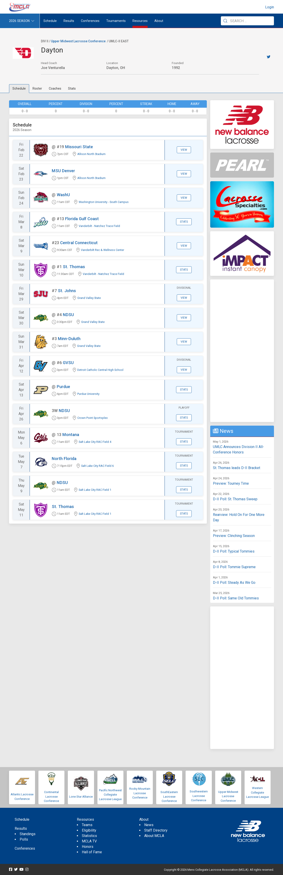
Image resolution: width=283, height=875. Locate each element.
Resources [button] (140, 21)
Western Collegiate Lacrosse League (257, 792)
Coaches (55, 88)
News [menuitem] (148, 825)
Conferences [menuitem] (25, 848)
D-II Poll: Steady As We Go (234, 582)
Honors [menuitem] (87, 846)
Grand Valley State (89, 298)
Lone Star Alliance (81, 796)
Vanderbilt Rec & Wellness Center (102, 250)
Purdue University (88, 394)
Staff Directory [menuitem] (155, 830)
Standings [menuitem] (27, 834)
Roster (37, 88)
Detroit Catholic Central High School (100, 370)
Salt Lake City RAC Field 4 (95, 441)
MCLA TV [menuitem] (89, 841)
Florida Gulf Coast (82, 218)
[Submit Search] (225, 20)
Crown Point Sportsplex (92, 418)
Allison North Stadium (91, 154)
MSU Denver (63, 170)
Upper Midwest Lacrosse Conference (78, 41)
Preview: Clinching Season (234, 536)
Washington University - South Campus (104, 202)
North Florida (64, 458)
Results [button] (69, 21)
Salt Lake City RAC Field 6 (97, 465)
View (184, 149)
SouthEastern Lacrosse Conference (169, 796)
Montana (70, 434)
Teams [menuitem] (87, 825)
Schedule (19, 88)
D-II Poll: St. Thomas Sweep (235, 499)
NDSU (68, 314)
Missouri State (79, 146)
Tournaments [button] (116, 21)
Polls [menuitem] (24, 839)
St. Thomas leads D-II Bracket (236, 468)
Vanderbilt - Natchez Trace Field (99, 226)
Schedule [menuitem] (50, 21)
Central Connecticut (79, 242)
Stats (72, 88)
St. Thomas (74, 266)
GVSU (68, 362)
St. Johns (67, 290)
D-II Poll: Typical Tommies (234, 551)
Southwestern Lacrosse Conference (199, 796)
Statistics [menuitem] (89, 836)
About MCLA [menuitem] (154, 836)
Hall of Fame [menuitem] (92, 852)
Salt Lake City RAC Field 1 (95, 489)
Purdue (63, 386)
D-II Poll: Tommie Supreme (234, 567)
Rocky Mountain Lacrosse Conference (139, 793)
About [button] (158, 21)
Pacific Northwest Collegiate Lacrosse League (110, 795)
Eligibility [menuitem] (89, 830)
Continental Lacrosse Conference (51, 796)
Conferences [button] (90, 21)
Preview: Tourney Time (231, 483)
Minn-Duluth (69, 338)
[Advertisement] (242, 351)
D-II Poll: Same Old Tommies (236, 598)
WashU (63, 194)
